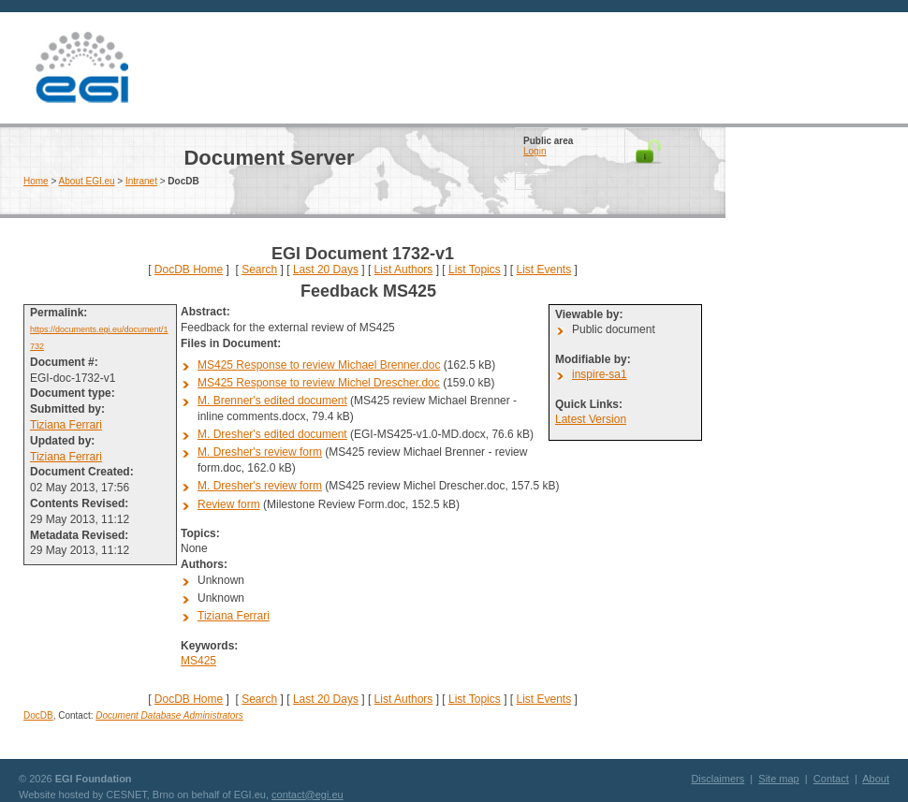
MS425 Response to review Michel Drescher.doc (319, 382)
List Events (543, 269)
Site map (778, 778)
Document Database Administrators (168, 715)
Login (534, 151)
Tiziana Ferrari (66, 424)
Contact (831, 778)
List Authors (403, 269)
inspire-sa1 (599, 374)
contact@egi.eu (307, 794)
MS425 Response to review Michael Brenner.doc (319, 365)
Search (259, 269)
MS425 (198, 660)
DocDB (38, 715)
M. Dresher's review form (260, 452)
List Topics (474, 269)
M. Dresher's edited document (272, 434)
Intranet (141, 181)
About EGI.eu (87, 181)
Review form (229, 504)
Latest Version (590, 419)
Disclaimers (717, 778)
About (875, 778)
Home (36, 181)
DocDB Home (188, 269)
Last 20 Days (326, 269)
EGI (81, 68)
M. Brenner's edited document (272, 400)
